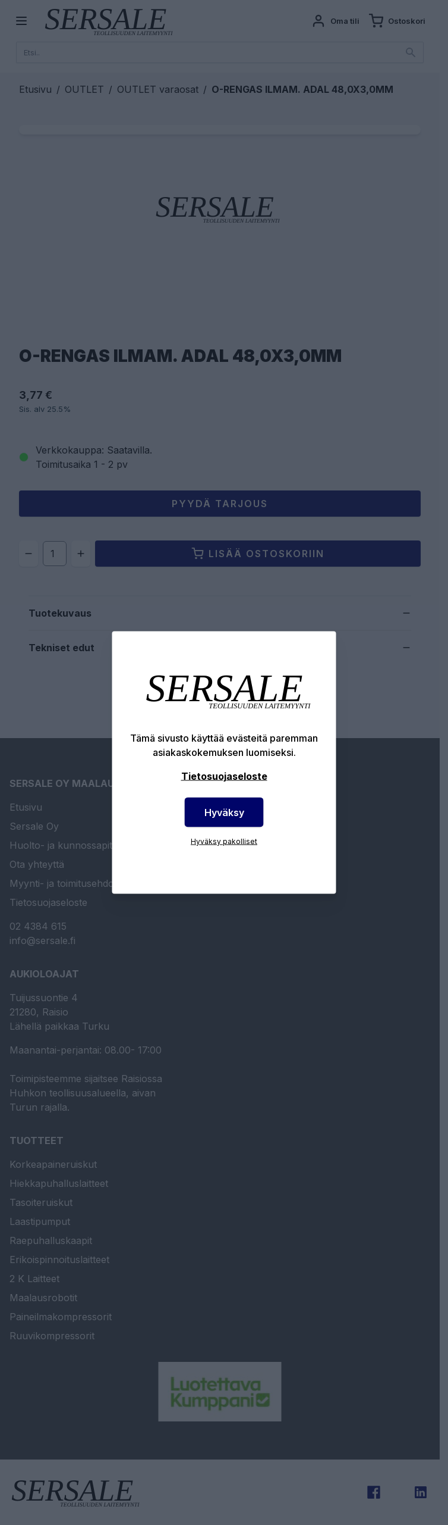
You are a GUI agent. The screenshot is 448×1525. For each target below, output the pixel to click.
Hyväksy (224, 812)
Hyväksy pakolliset (224, 841)
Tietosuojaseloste (224, 776)
